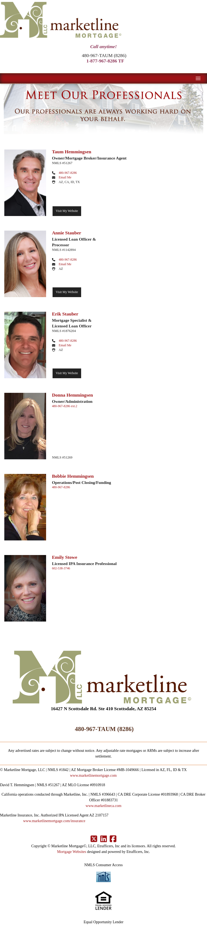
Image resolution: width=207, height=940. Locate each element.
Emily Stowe (64, 557)
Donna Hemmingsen (72, 395)
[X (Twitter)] (94, 839)
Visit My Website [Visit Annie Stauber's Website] (67, 292)
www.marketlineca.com (104, 806)
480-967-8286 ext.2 (64, 406)
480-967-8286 (68, 173)
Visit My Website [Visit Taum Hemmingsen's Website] (67, 211)
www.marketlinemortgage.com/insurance (54, 821)
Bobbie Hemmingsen (73, 476)
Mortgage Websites (71, 852)
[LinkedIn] (103, 839)
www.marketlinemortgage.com (93, 775)
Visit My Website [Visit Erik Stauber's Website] (67, 373)
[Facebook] (113, 839)
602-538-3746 (61, 568)
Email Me (65, 177)
